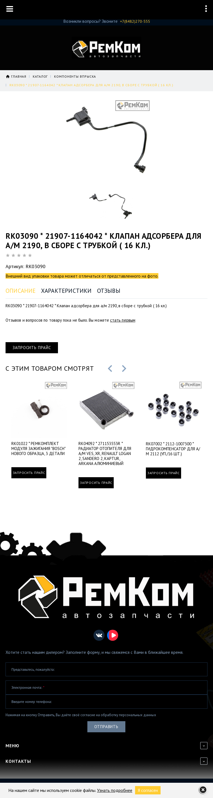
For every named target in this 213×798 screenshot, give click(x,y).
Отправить (106, 725)
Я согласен (148, 790)
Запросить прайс (31, 347)
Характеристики (66, 290)
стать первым (122, 320)
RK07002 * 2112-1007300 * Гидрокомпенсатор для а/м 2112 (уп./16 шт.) (173, 447)
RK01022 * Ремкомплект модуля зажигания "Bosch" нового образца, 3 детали (38, 447)
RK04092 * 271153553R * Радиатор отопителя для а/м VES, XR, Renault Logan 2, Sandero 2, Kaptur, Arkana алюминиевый (104, 452)
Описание (21, 290)
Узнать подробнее (114, 790)
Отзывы (108, 290)
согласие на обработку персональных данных (118, 713)
